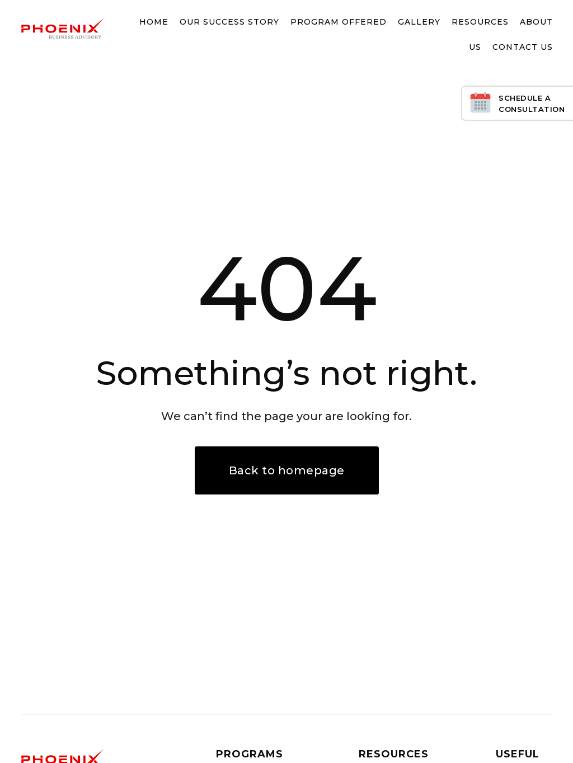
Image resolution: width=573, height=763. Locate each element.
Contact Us (522, 47)
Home (153, 22)
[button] (223, 22)
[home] (62, 28)
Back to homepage (287, 470)
